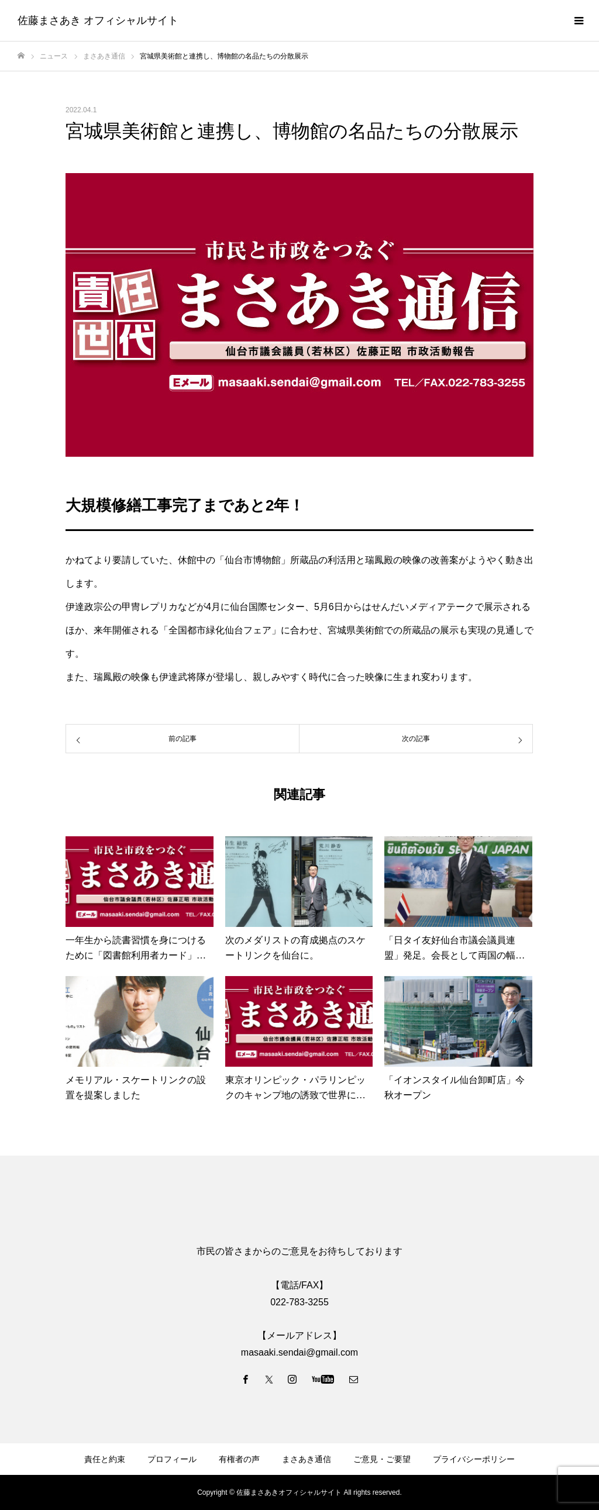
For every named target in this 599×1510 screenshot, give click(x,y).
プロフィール (172, 1459)
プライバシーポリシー (474, 1459)
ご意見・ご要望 (382, 1459)
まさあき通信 (306, 1459)
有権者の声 (239, 1459)
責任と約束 (104, 1459)
